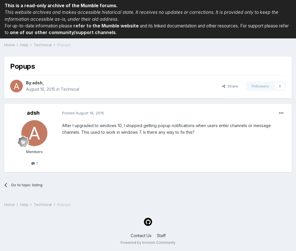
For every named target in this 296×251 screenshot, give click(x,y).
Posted (83, 113)
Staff (161, 235)
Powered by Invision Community (148, 242)
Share (230, 86)
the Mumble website (115, 26)
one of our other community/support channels (63, 32)
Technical (70, 89)
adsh (37, 82)
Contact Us (141, 235)
